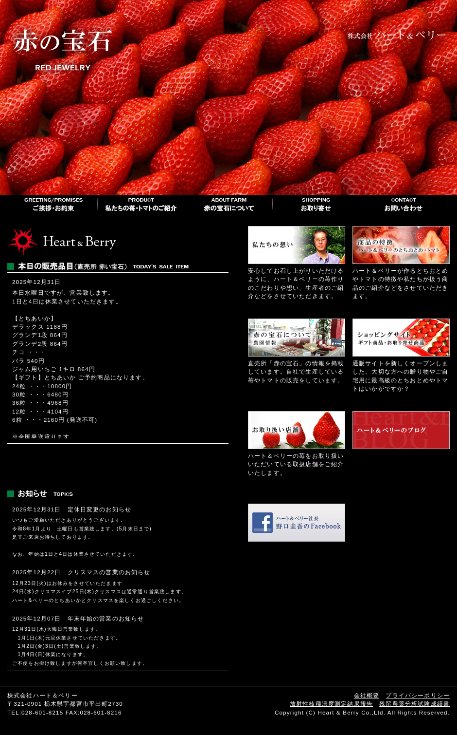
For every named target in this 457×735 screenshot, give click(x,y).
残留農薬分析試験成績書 (414, 703)
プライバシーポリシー (418, 695)
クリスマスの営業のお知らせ (109, 572)
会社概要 (367, 695)
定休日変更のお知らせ (100, 509)
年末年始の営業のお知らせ (106, 618)
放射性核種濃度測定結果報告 (331, 703)
